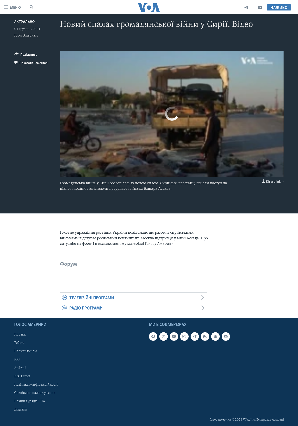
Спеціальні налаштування (34, 393)
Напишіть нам (25, 351)
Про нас (20, 334)
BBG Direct (22, 376)
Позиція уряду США (29, 401)
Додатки (20, 409)
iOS (17, 359)
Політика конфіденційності (36, 384)
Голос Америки (26, 35)
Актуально (24, 22)
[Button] (25, 55)
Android (20, 368)
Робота (19, 343)
